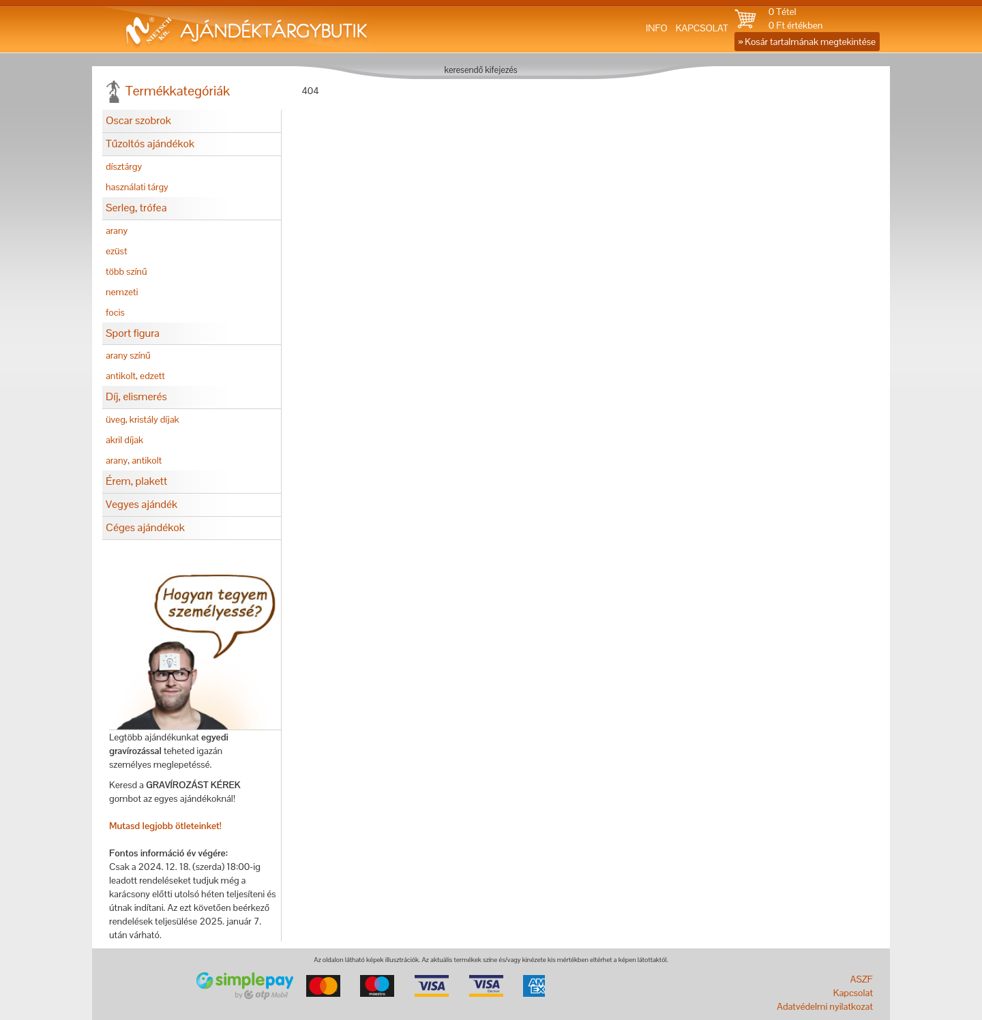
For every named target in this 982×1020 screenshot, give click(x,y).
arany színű (128, 355)
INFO (657, 28)
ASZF (861, 979)
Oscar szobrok (138, 120)
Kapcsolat (853, 993)
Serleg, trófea (136, 207)
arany (117, 230)
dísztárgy (124, 166)
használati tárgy (137, 187)
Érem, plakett (136, 481)
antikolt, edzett (135, 376)
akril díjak (124, 440)
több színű (126, 271)
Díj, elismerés (136, 396)
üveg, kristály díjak (142, 419)
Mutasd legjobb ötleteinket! (165, 826)
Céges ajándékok (145, 527)
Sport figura (133, 333)
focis (115, 312)
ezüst (117, 251)
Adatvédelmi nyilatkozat (825, 1006)
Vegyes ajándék (141, 504)
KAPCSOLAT (702, 28)
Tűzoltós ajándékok (150, 143)
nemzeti (122, 292)
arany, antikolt (134, 460)
